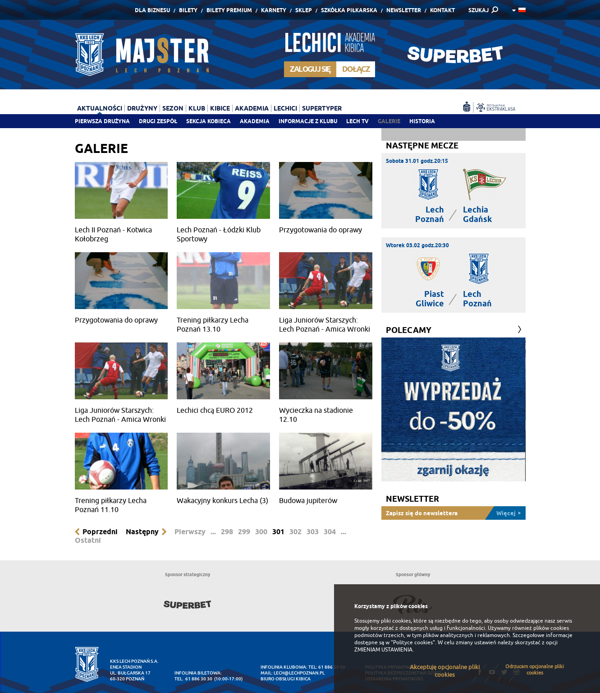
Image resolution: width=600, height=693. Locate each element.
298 (227, 531)
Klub (196, 108)
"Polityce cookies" (413, 642)
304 (330, 531)
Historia (422, 121)
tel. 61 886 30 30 (193, 679)
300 (261, 531)
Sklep (303, 10)
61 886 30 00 (331, 667)
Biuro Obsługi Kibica (286, 679)
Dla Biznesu (152, 10)
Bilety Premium (229, 10)
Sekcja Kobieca (208, 121)
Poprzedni (100, 531)
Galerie (389, 121)
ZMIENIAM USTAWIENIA (383, 649)
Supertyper (322, 108)
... (213, 531)
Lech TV (357, 121)
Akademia (255, 121)
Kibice (220, 108)
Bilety (188, 10)
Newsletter (403, 10)
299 (244, 531)
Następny (142, 531)
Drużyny (142, 108)
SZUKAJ (478, 10)
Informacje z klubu (308, 121)
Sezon (172, 108)
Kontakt (442, 10)
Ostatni (88, 540)
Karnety (273, 10)
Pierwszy (190, 531)
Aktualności (99, 108)
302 (295, 531)
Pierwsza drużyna (102, 121)
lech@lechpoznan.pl (299, 673)
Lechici (285, 108)
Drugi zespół (158, 121)
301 (278, 531)
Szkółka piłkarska (349, 10)
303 (313, 531)
